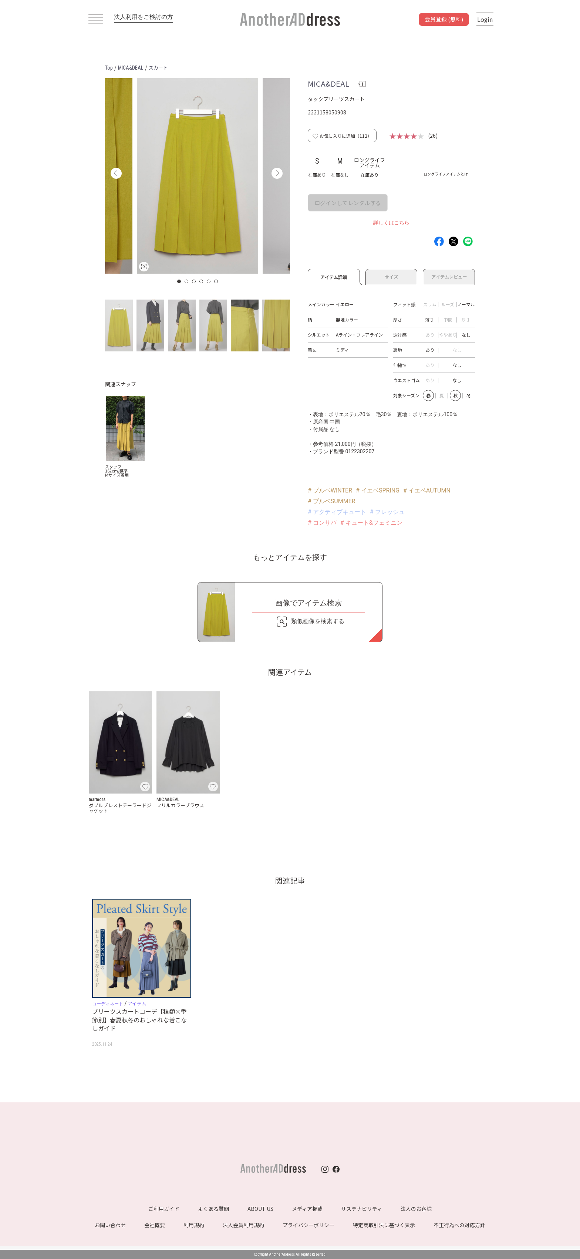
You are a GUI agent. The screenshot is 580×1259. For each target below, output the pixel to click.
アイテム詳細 (334, 276)
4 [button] (201, 281)
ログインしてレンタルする (347, 203)
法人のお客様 (416, 1208)
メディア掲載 (307, 1208)
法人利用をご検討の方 (143, 17)
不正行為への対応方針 (459, 1225)
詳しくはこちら (391, 223)
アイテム (137, 1003)
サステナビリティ (361, 1208)
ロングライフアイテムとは (446, 174)
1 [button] (179, 281)
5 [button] (209, 281)
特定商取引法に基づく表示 (384, 1225)
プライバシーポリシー (308, 1225)
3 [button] (194, 281)
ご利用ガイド (163, 1208)
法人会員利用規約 (243, 1225)
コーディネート (107, 1003)
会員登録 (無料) (444, 19)
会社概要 (154, 1225)
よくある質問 (213, 1208)
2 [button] (187, 281)
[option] (197, 176)
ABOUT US (260, 1208)
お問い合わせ (110, 1225)
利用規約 (193, 1225)
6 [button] (216, 281)
